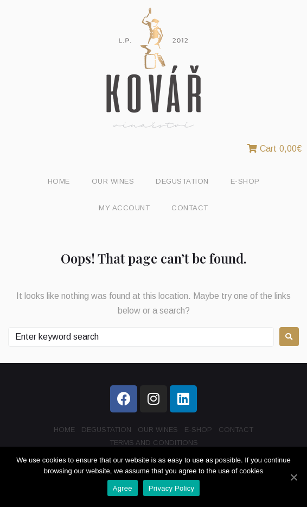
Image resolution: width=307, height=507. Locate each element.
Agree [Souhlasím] (122, 488)
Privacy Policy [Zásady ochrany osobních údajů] (171, 488)
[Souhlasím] (293, 477)
